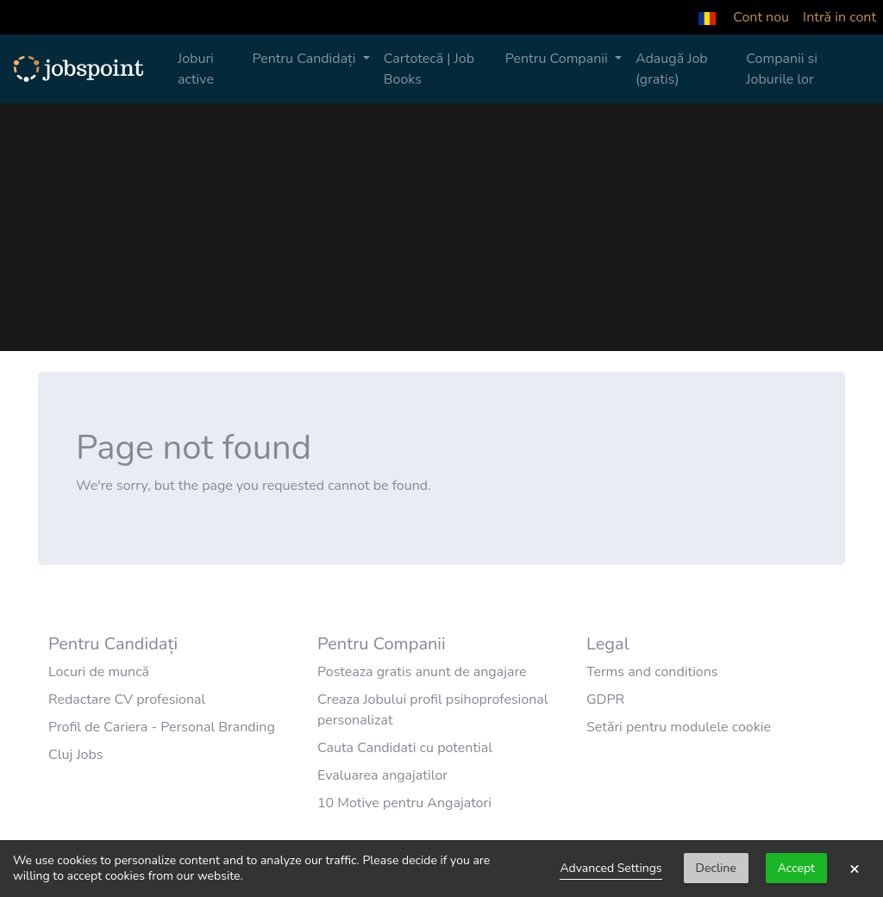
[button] (707, 17)
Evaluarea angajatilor (382, 775)
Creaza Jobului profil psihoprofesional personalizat (432, 710)
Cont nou (761, 17)
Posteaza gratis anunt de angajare (422, 671)
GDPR (605, 699)
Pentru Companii (558, 58)
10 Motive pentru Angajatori (404, 803)
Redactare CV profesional (126, 699)
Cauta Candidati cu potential (404, 747)
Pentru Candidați (305, 58)
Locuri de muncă (98, 671)
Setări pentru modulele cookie (678, 727)
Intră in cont (839, 17)
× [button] (854, 868)
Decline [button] (716, 868)
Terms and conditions (652, 671)
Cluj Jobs (75, 754)
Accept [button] (796, 868)
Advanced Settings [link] (610, 868)
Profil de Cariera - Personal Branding (161, 727)
